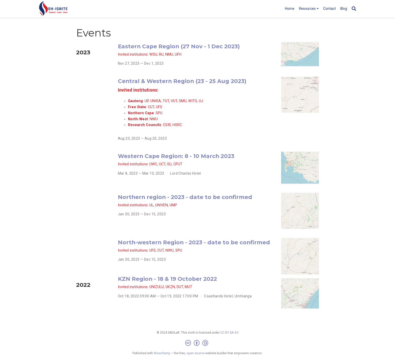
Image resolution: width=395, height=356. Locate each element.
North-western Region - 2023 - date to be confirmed (194, 242)
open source (195, 353)
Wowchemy (162, 353)
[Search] (354, 9)
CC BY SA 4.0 (229, 332)
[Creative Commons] (197, 343)
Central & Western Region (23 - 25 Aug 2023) (182, 81)
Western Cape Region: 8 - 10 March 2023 (176, 156)
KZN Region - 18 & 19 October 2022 (167, 278)
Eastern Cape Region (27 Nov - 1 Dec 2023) (179, 46)
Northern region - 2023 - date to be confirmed (185, 197)
